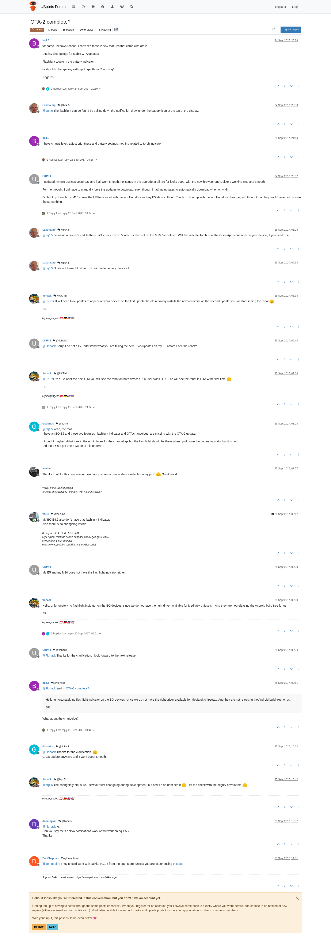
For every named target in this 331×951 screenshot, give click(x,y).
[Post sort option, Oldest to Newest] (273, 29)
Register (39, 926)
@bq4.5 (63, 105)
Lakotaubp (49, 105)
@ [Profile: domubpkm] (51, 863)
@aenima (58, 514)
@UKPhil (60, 295)
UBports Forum (53, 7)
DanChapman (50, 858)
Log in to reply (290, 29)
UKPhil (46, 176)
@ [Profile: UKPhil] (48, 301)
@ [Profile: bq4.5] (47, 110)
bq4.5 (45, 40)
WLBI (45, 514)
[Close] (297, 898)
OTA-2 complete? (77, 688)
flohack (47, 295)
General (37, 29)
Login (52, 926)
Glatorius (48, 423)
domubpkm (49, 821)
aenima (46, 468)
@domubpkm (70, 858)
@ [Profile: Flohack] (49, 346)
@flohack (60, 340)
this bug (178, 863)
